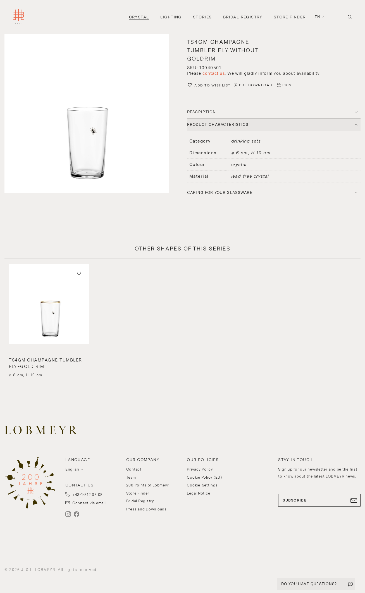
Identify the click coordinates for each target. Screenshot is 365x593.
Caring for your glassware (220, 193)
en (317, 17)
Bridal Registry (243, 17)
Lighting (171, 17)
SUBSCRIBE (319, 500)
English (72, 469)
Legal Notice (198, 493)
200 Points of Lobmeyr (147, 485)
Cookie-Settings (202, 485)
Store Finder (290, 17)
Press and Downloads (146, 509)
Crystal (139, 17)
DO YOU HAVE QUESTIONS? (309, 584)
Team (131, 477)
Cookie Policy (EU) (204, 477)
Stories (202, 17)
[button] (91, 114)
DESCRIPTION (201, 112)
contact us (213, 73)
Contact (134, 469)
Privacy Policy (200, 469)
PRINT (288, 85)
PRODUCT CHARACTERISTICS (218, 124)
